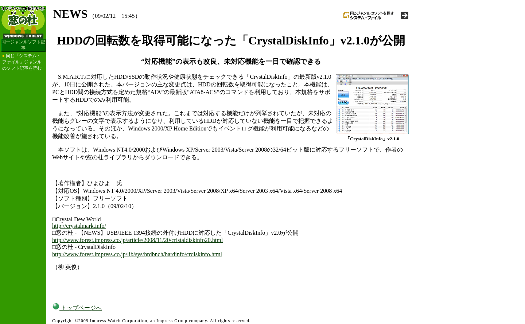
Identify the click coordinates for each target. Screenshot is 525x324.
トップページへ (77, 308)
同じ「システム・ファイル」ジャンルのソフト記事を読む (22, 62)
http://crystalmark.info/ (79, 226)
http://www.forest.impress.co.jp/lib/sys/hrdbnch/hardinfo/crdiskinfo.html (137, 254)
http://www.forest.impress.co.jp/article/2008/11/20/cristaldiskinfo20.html (137, 240)
